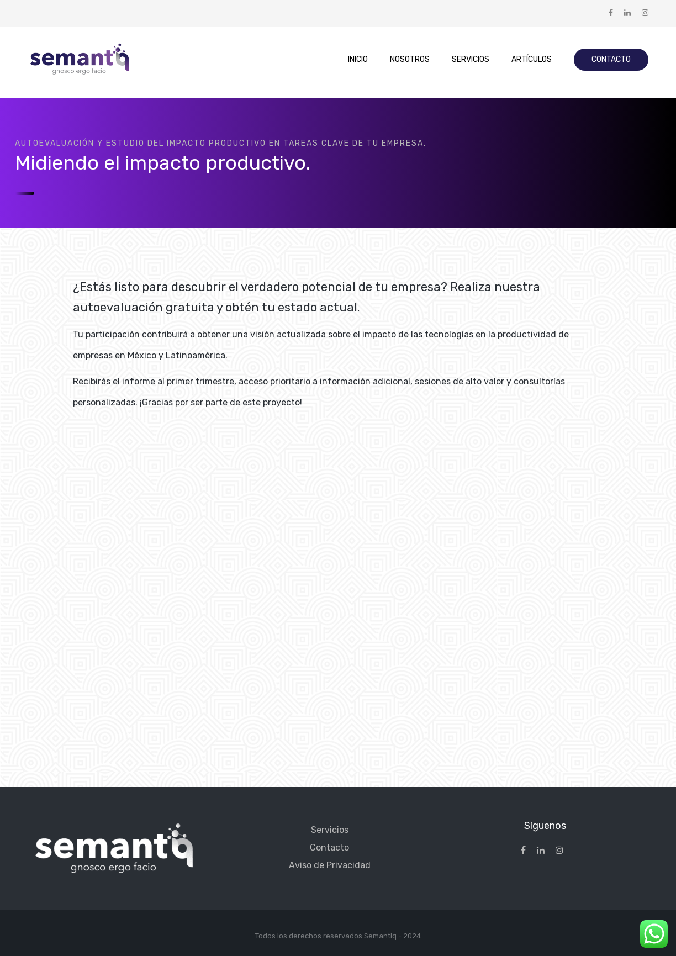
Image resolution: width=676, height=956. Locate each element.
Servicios (329, 830)
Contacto (329, 847)
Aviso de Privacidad (330, 865)
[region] (338, 923)
